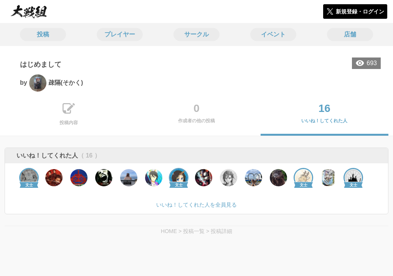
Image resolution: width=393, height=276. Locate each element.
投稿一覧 (194, 231)
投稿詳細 (221, 231)
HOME (169, 231)
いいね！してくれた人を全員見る (196, 205)
